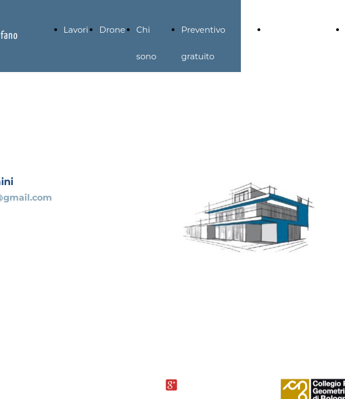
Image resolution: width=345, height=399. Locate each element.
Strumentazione (300, 29)
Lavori (76, 29)
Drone (112, 29)
